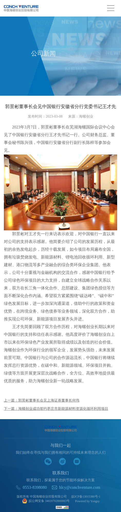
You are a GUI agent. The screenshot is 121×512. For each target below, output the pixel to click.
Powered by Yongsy (87, 501)
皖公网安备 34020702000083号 (46, 501)
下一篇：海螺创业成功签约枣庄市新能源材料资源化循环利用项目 (56, 409)
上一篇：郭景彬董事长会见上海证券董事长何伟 (41, 400)
